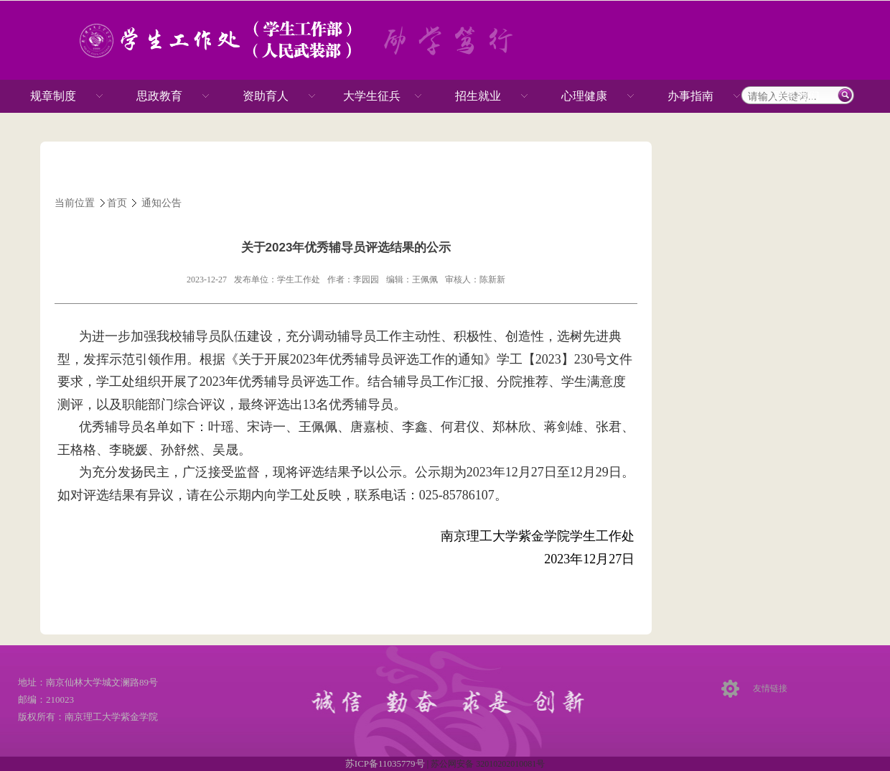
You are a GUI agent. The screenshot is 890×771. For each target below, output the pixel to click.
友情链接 (770, 688)
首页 (117, 202)
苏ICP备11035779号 (386, 763)
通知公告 (161, 202)
